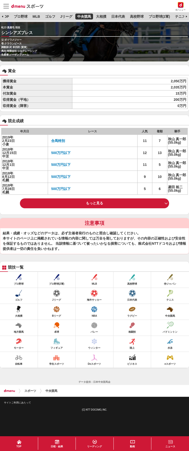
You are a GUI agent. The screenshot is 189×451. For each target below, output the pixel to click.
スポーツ (30, 391)
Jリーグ (66, 16)
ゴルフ (50, 16)
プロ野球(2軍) (159, 16)
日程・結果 (57, 446)
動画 (132, 446)
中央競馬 (84, 16)
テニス (180, 16)
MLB (36, 16)
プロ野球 (21, 16)
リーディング (94, 446)
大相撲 (101, 16)
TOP (5, 16)
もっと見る (94, 203)
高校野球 (137, 16)
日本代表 (118, 16)
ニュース (170, 446)
